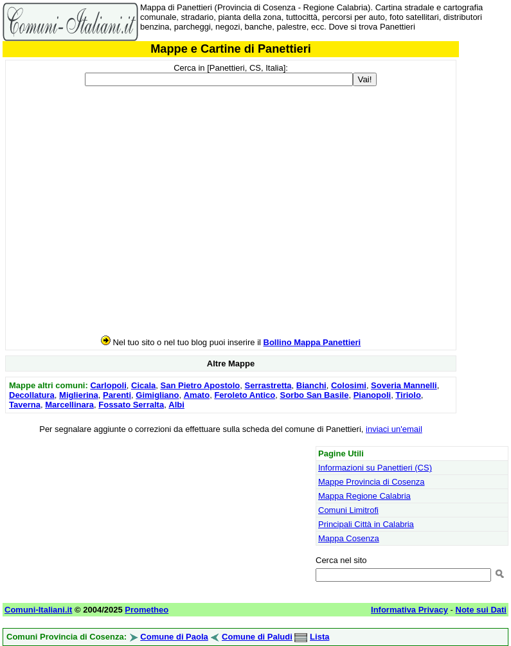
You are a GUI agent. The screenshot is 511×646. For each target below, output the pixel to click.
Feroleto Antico (244, 395)
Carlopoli (108, 385)
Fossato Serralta (131, 404)
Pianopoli (372, 395)
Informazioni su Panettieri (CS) (375, 467)
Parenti (117, 395)
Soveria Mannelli (404, 385)
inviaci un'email (394, 429)
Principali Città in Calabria (366, 524)
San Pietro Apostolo (200, 385)
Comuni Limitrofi (348, 510)
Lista (319, 637)
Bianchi (311, 385)
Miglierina (78, 395)
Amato (197, 395)
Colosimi (348, 385)
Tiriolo (407, 395)
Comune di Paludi (257, 637)
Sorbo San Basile (314, 395)
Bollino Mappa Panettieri (312, 342)
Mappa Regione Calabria (364, 496)
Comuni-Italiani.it (38, 610)
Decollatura (32, 395)
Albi (176, 404)
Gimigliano (157, 395)
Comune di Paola (174, 637)
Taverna (24, 404)
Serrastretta (268, 385)
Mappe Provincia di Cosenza (371, 482)
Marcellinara (69, 404)
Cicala (143, 385)
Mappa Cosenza (348, 538)
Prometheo (146, 610)
